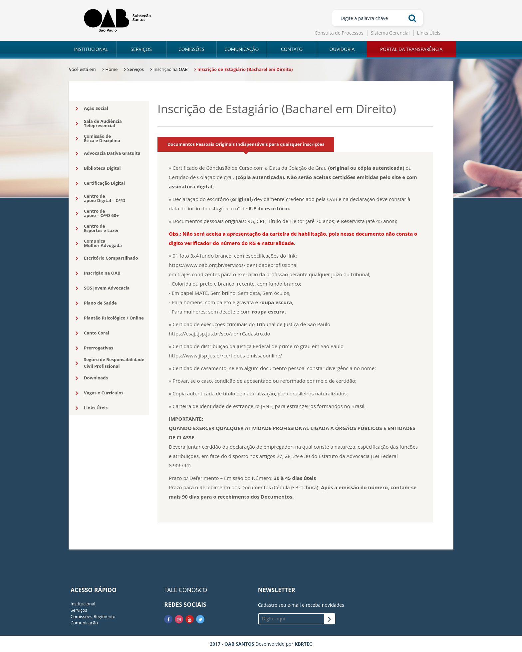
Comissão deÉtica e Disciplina (98, 138)
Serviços (79, 610)
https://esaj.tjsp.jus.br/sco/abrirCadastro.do (219, 333)
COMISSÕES (191, 49)
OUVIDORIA (342, 49)
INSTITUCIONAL (91, 49)
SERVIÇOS (141, 49)
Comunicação (84, 623)
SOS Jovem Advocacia (103, 288)
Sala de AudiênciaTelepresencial (99, 123)
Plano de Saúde (96, 303)
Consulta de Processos (339, 33)
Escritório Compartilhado (107, 258)
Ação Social (92, 108)
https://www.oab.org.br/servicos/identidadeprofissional (233, 265)
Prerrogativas (94, 348)
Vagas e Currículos (100, 393)
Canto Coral (92, 333)
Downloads (92, 378)
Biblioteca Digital (98, 168)
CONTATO (292, 49)
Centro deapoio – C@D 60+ (97, 213)
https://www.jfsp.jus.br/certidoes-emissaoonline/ (225, 355)
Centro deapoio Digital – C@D (101, 198)
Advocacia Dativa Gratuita (108, 153)
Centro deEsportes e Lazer (97, 228)
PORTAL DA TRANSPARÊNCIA (411, 49)
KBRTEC (303, 644)
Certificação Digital (100, 183)
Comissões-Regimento (93, 616)
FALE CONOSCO (185, 590)
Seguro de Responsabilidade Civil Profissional (110, 362)
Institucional (83, 604)
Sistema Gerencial (390, 33)
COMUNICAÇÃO (241, 49)
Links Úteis (428, 33)
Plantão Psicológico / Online (110, 318)
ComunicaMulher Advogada (99, 243)
